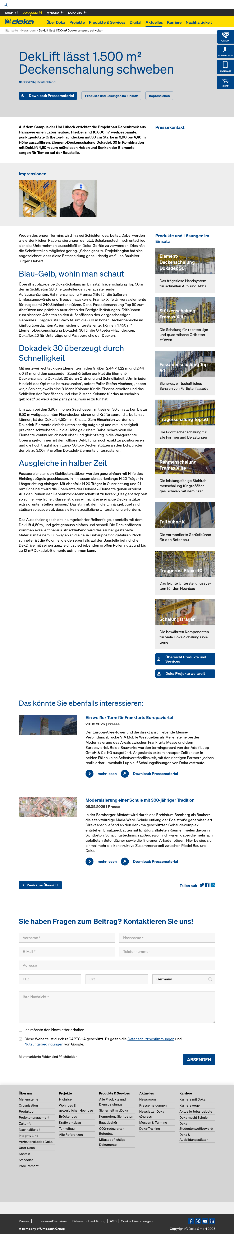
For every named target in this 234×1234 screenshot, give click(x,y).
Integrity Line (28, 1135)
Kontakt (24, 1153)
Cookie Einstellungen (137, 1221)
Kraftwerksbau (70, 1122)
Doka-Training (149, 1128)
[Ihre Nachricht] (117, 1007)
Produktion (27, 1111)
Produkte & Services (107, 22)
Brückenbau (68, 1116)
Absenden (199, 1060)
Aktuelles (154, 22)
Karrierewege (189, 1105)
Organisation (28, 1105)
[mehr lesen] (50, 725)
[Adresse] (117, 965)
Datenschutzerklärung (88, 1221)
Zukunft (25, 1123)
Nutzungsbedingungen (43, 1044)
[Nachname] (167, 938)
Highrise (65, 1099)
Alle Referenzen (71, 1134)
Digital (135, 22)
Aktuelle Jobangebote (195, 1111)
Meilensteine (28, 1099)
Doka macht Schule (193, 1117)
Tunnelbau (67, 1128)
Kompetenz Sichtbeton (116, 1116)
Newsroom (28, 30)
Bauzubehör (108, 1122)
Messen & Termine (153, 1122)
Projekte (77, 22)
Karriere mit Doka (192, 1099)
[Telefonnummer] (167, 951)
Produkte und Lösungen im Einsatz (111, 95)
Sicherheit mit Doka (113, 1110)
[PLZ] (50, 979)
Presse (24, 1221)
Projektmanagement (34, 1117)
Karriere (174, 22)
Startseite (11, 30)
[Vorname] (67, 938)
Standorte (26, 1159)
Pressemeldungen (153, 1105)
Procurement (28, 1166)
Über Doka (55, 22)
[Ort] (117, 979)
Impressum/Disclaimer (51, 1221)
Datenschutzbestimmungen (151, 1039)
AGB (113, 1221)
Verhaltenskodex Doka (35, 1141)
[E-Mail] (67, 951)
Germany (164, 979)
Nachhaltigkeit (199, 22)
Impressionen (159, 95)
